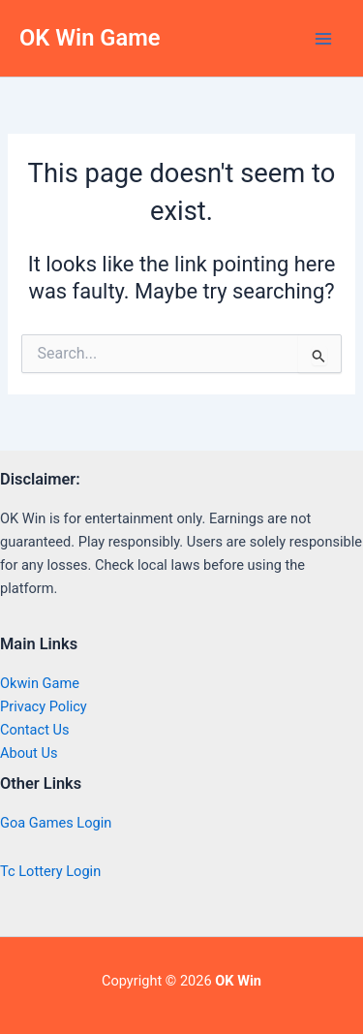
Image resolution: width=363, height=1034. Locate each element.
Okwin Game (39, 683)
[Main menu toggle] (323, 38)
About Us (28, 753)
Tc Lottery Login (50, 871)
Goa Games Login (55, 822)
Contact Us (35, 729)
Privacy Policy (43, 706)
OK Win (238, 980)
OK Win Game (90, 37)
